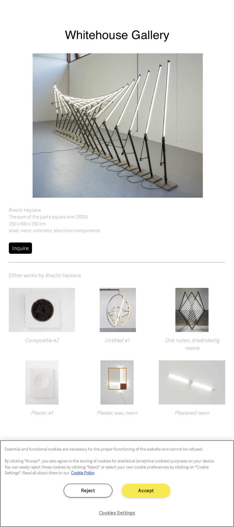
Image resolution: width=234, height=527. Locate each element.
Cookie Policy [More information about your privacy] (82, 473)
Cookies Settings (117, 513)
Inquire (20, 248)
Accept (146, 490)
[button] (117, 125)
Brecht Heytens (25, 210)
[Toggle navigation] (222, 12)
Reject (88, 490)
